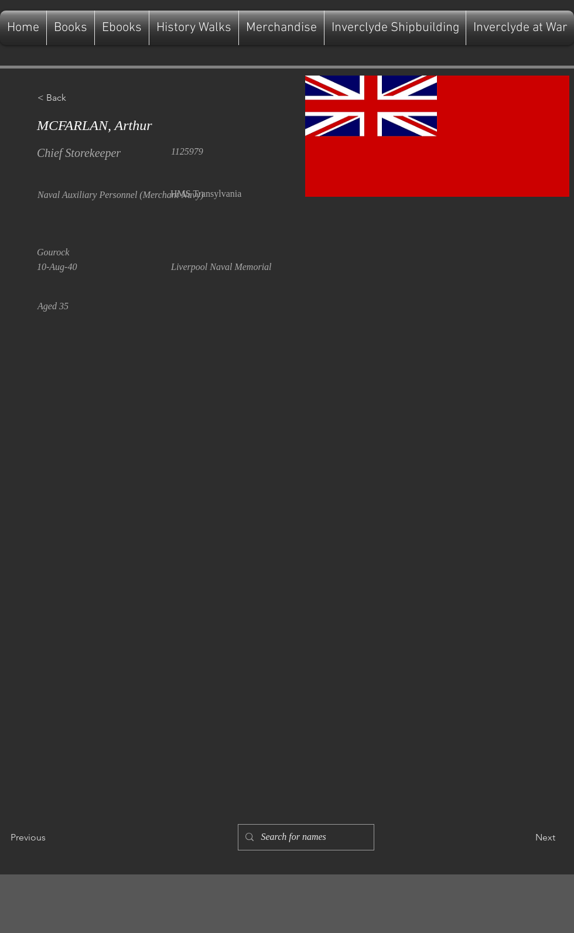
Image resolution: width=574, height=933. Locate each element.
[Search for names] (305, 837)
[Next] (526, 837)
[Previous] (49, 837)
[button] (76, 98)
